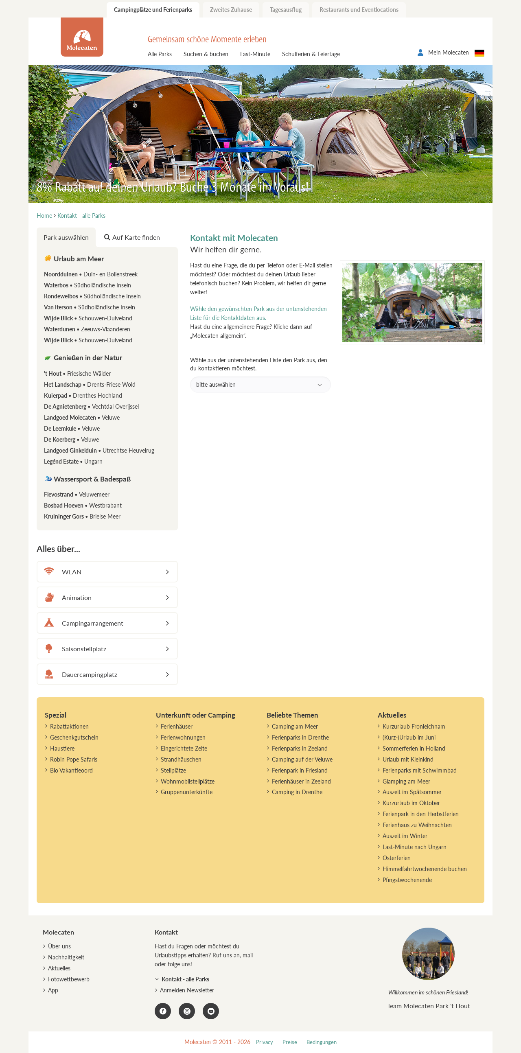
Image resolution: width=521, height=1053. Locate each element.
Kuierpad (83, 395)
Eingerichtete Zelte (184, 748)
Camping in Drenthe (297, 791)
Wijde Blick (88, 318)
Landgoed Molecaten (82, 417)
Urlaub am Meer (74, 258)
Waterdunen (87, 329)
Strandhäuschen (181, 759)
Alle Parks (160, 53)
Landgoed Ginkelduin (99, 450)
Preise (289, 1042)
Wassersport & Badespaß (87, 479)
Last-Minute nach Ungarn (415, 846)
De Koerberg (71, 439)
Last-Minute (255, 53)
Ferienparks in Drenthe (300, 737)
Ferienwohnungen (183, 737)
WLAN (61, 572)
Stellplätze (173, 770)
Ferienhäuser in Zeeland (301, 781)
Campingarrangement (82, 623)
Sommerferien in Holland (414, 748)
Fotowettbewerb (69, 979)
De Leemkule (72, 428)
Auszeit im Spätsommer (412, 791)
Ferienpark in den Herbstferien (421, 813)
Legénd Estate (73, 461)
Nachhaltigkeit (66, 957)
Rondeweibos (92, 296)
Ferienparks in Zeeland (300, 748)
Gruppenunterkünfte (186, 791)
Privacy (264, 1042)
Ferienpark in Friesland (300, 770)
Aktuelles (59, 968)
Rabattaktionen (69, 726)
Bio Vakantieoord (71, 770)
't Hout (77, 373)
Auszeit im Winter (405, 835)
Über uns (59, 946)
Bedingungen (321, 1042)
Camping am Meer (295, 726)
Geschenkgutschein (74, 737)
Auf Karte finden (132, 237)
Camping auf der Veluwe (302, 759)
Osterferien (397, 857)
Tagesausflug (286, 9)
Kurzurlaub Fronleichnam (414, 726)
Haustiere (62, 748)
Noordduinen (91, 274)
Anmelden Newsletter (187, 990)
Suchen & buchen (206, 53)
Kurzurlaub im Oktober (411, 802)
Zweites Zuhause (231, 9)
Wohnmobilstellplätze (188, 781)
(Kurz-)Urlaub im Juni (409, 737)
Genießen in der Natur (83, 357)
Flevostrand (76, 494)
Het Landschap (90, 384)
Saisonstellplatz (74, 649)
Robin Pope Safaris (73, 759)
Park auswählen (66, 237)
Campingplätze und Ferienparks (153, 9)
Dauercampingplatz (79, 674)
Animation (67, 597)
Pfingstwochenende (407, 879)
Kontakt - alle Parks (185, 979)
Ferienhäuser (177, 726)
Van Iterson (89, 307)
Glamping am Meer (406, 781)
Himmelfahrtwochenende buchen (425, 868)
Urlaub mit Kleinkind (408, 759)
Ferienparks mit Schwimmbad (420, 770)
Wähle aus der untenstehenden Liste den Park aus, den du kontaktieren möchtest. (260, 375)
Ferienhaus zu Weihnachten (417, 824)
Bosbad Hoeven (83, 505)
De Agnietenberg (91, 406)
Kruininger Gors (82, 516)
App (53, 990)
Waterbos (87, 285)
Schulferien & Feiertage (311, 53)
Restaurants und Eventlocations (359, 9)
